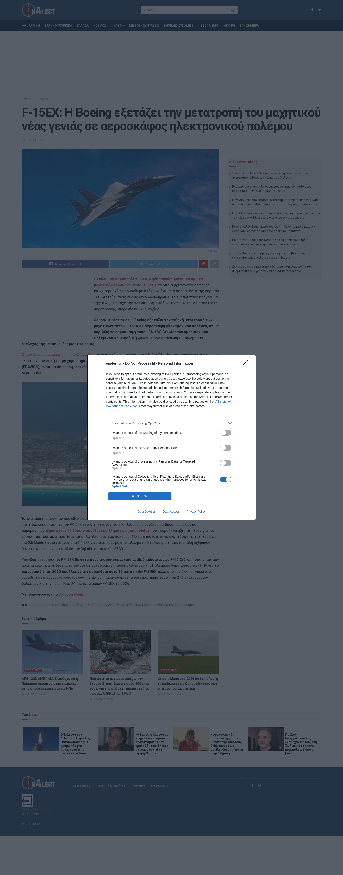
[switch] (225, 433)
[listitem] (171, 423)
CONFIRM (140, 496)
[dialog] (171, 437)
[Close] (247, 364)
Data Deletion (146, 511)
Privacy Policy (196, 511)
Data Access (171, 511)
